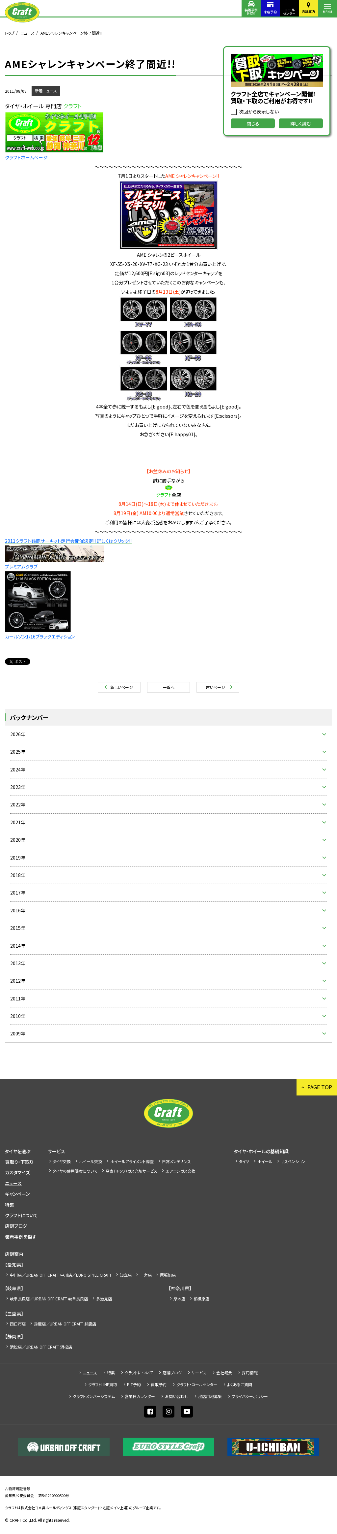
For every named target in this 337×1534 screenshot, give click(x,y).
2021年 (17, 822)
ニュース (27, 33)
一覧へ (168, 687)
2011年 (17, 998)
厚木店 (179, 1298)
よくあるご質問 (239, 1384)
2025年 (17, 751)
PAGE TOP (319, 1087)
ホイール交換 (90, 1161)
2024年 (17, 769)
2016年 (17, 910)
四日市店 (18, 1323)
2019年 (17, 857)
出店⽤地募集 (210, 1396)
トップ (9, 33)
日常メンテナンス (176, 1161)
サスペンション (293, 1161)
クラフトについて (21, 1215)
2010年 (17, 1016)
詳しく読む (300, 123)
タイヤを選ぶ (17, 1151)
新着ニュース (46, 90)
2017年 (17, 892)
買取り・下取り (19, 1162)
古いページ (215, 687)
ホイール (264, 1161)
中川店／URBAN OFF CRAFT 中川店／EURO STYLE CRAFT (61, 1275)
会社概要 (224, 1372)
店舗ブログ (16, 1226)
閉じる (252, 123)
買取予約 (159, 1384)
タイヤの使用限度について (75, 1171)
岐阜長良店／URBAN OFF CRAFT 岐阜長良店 (49, 1298)
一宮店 (146, 1275)
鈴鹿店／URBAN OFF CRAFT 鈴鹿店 (65, 1323)
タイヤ (244, 1161)
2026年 (17, 734)
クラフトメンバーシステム (94, 1396)
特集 (9, 1204)
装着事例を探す (251, 11)
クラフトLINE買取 (102, 1384)
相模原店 (201, 1298)
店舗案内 (308, 11)
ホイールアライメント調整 (132, 1161)
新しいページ (121, 687)
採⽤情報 (250, 1372)
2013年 (17, 963)
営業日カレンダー (140, 1396)
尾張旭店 (168, 1275)
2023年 (17, 787)
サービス (56, 1151)
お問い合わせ (176, 1396)
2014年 (17, 945)
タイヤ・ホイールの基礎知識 (261, 1151)
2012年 (17, 980)
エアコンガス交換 (180, 1171)
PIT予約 (134, 1384)
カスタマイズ (17, 1172)
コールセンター (289, 11)
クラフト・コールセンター (196, 1384)
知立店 (126, 1275)
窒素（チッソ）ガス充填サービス (131, 1171)
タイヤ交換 (62, 1161)
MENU (327, 11)
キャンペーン (17, 1194)
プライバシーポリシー (250, 1396)
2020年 (17, 839)
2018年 (17, 875)
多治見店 (104, 1298)
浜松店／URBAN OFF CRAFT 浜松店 (41, 1347)
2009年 (17, 1033)
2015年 (17, 928)
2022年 (17, 804)
